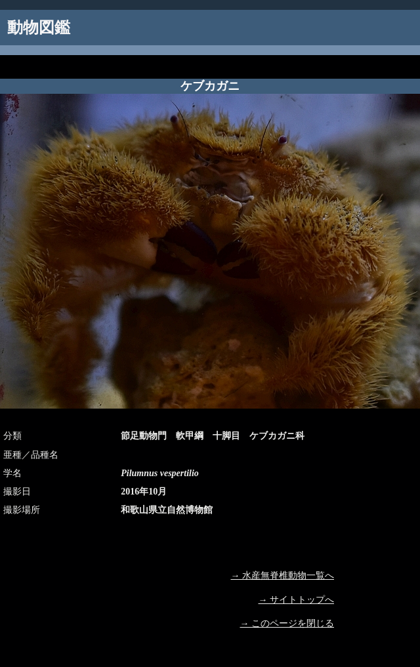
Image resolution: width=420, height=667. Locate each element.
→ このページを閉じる (287, 623)
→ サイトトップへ (297, 600)
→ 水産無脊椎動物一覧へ (283, 575)
